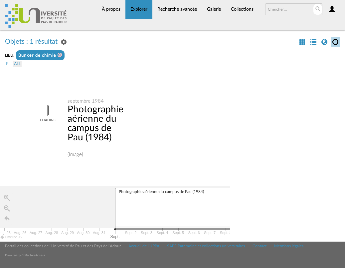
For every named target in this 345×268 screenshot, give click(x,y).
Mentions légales (288, 246)
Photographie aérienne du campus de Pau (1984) (95, 123)
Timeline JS (11, 237)
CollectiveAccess (33, 255)
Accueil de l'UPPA (143, 246)
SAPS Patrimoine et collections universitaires (206, 246)
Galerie (214, 9)
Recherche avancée (177, 9)
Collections (242, 9)
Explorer (138, 9)
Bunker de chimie (40, 55)
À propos (111, 9)
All (17, 64)
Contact (259, 246)
